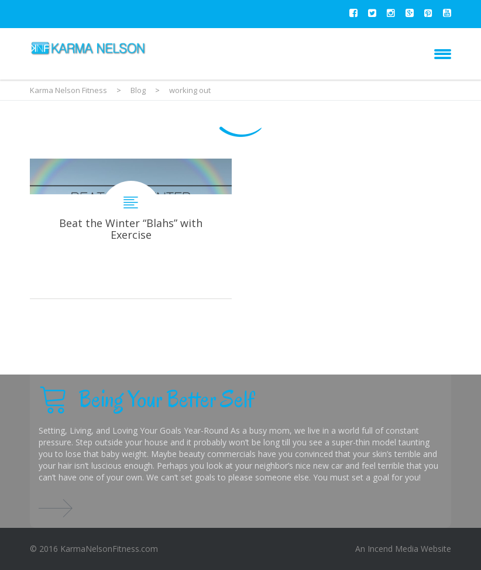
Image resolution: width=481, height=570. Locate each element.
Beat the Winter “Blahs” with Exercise (131, 228)
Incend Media (392, 548)
